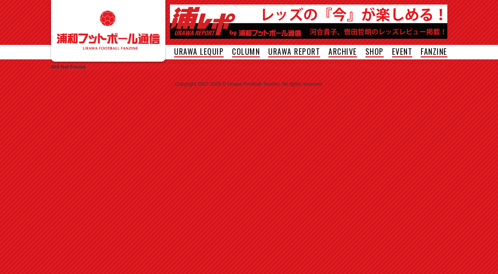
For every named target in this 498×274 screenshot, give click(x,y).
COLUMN (246, 52)
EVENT (402, 52)
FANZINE (434, 52)
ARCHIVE (342, 52)
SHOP (374, 52)
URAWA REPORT (294, 52)
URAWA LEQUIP (199, 52)
